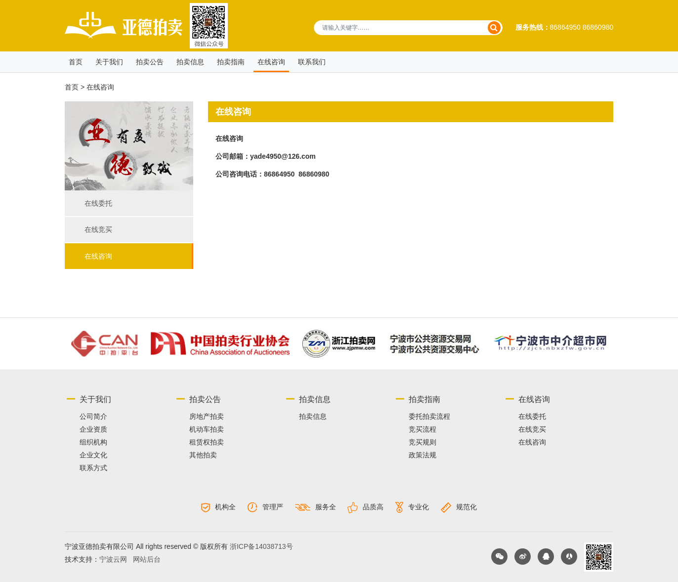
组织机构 (93, 442)
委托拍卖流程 (429, 416)
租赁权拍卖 (206, 442)
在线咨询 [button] (271, 62)
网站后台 (147, 559)
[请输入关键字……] (408, 27)
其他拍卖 (203, 455)
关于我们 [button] (109, 62)
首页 (76, 62)
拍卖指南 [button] (231, 62)
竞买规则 (422, 442)
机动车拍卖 (206, 429)
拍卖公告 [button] (150, 62)
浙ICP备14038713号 (261, 546)
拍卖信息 (190, 62)
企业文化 (93, 455)
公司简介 (93, 416)
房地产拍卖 (206, 416)
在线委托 (98, 203)
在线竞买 (98, 229)
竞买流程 (422, 429)
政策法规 (422, 455)
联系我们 (312, 62)
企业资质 (93, 429)
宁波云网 (113, 559)
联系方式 (93, 468)
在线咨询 (98, 256)
